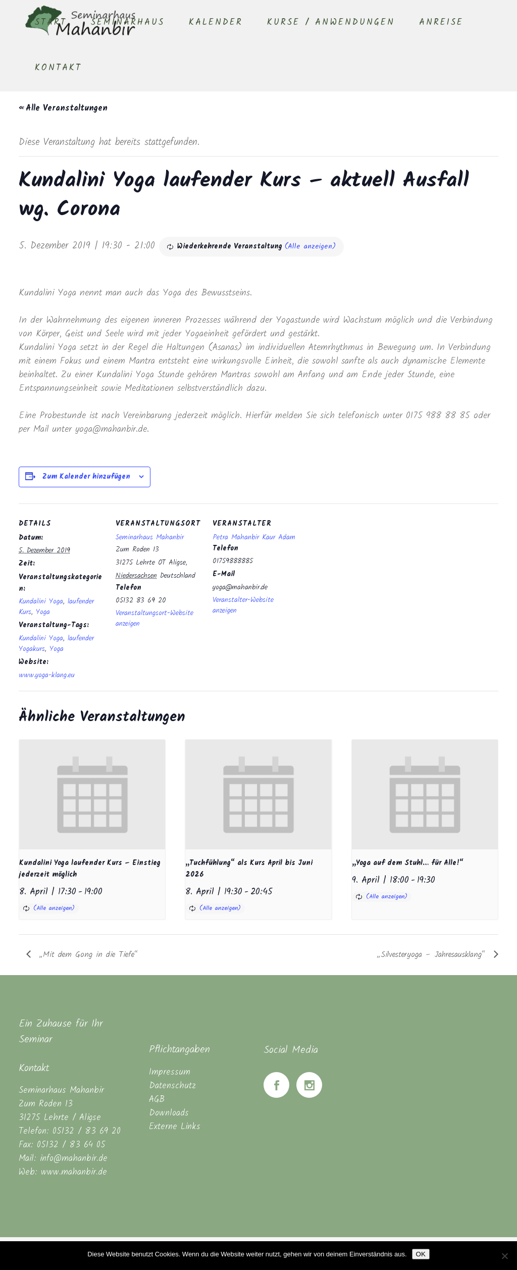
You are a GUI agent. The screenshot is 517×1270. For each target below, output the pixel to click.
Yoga (43, 612)
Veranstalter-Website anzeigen (243, 605)
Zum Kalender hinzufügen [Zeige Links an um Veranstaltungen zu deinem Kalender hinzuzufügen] (86, 476)
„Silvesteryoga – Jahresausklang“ (433, 954)
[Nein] (504, 1256)
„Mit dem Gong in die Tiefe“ (87, 954)
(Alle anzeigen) (310, 246)
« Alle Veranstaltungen (63, 108)
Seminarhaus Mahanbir (150, 537)
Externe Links (174, 1127)
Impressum (169, 1072)
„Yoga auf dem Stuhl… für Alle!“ (407, 863)
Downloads (169, 1113)
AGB (157, 1099)
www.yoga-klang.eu (47, 675)
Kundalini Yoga (41, 601)
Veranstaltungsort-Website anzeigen (154, 618)
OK (421, 1254)
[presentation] (92, 794)
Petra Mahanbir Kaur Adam (254, 537)
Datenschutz (172, 1086)
